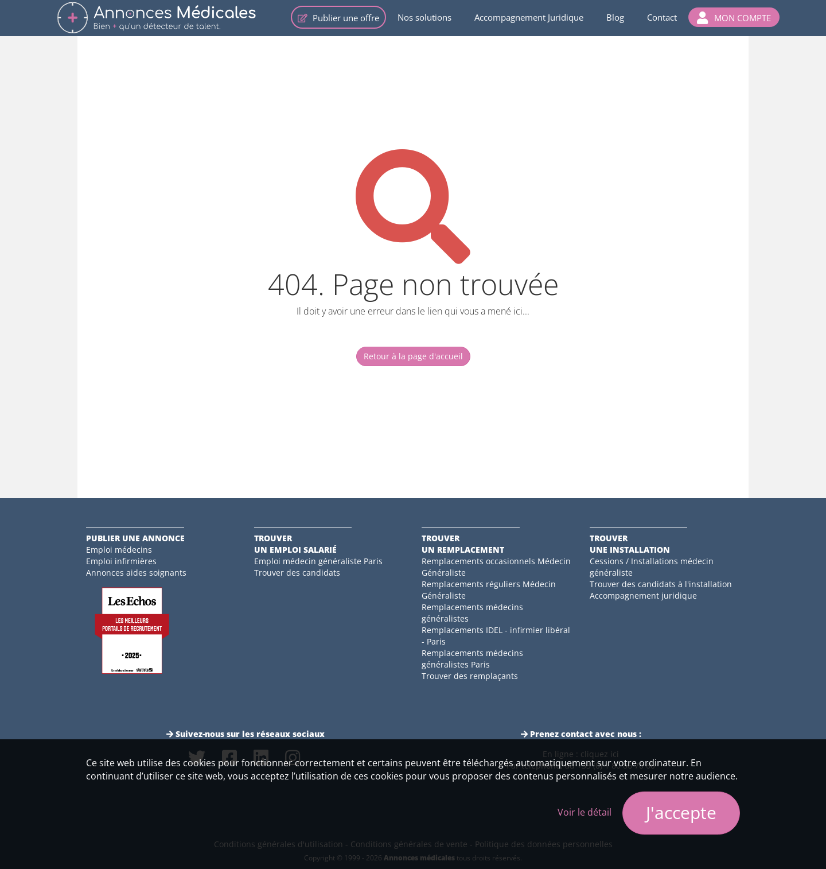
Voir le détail (584, 812)
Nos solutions (424, 17)
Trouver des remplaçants (470, 675)
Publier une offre (338, 18)
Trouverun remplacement (463, 544)
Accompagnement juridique (643, 595)
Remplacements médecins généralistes (472, 613)
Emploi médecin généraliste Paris (318, 561)
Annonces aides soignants (136, 572)
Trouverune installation (630, 544)
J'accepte (681, 812)
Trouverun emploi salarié (295, 544)
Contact (662, 17)
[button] (734, 17)
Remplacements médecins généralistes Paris (472, 658)
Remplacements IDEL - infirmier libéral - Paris (496, 635)
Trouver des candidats (297, 572)
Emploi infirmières (121, 561)
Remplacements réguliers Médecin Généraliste (489, 590)
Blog (615, 17)
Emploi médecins (119, 549)
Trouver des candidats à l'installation (661, 584)
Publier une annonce (135, 538)
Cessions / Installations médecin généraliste (652, 567)
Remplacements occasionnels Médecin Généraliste (496, 567)
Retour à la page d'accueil (413, 356)
